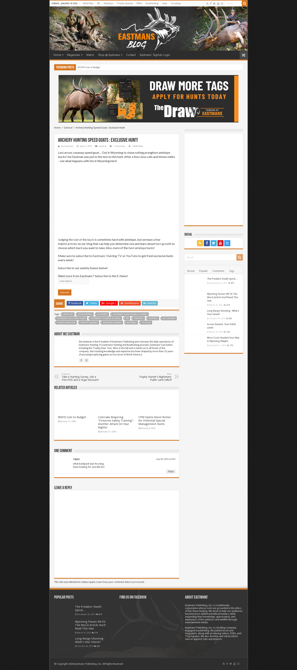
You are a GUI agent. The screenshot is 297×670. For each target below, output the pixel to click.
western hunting (112, 322)
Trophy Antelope (66, 322)
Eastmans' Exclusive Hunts (71, 318)
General (68, 127)
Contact (131, 54)
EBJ (127, 318)
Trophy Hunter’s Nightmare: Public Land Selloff (152, 377)
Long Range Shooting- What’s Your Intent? (89, 640)
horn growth (163, 243)
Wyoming (132, 322)
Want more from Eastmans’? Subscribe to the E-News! (93, 276)
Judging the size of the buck (76, 239)
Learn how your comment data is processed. (120, 582)
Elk (98, 3)
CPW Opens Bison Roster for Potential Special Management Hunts (154, 420)
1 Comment (119, 146)
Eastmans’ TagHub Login (155, 54)
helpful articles (67, 243)
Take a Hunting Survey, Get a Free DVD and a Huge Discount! (81, 377)
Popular (203, 271)
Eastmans (102, 314)
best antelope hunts (141, 248)
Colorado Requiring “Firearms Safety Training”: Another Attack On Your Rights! (116, 422)
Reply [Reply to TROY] (171, 471)
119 (231, 345)
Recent (191, 271)
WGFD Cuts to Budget (88, 67)
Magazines (73, 54)
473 (232, 283)
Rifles (139, 3)
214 (228, 305)
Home (57, 54)
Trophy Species (125, 3)
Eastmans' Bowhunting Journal (130, 314)
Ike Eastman (67, 146)
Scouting (175, 3)
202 (230, 318)
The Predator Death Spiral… (222, 278)
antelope (68, 314)
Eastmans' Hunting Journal (106, 318)
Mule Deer (88, 3)
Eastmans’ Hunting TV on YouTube (115, 256)
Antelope (108, 3)
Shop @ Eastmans (109, 54)
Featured (139, 318)
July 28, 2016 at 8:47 (165, 459)
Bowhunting (152, 3)
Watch (90, 54)
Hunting (153, 318)
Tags (231, 271)
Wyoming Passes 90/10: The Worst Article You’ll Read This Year (222, 297)
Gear (164, 3)
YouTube (146, 322)
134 (228, 332)
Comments (218, 271)
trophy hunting (89, 322)
